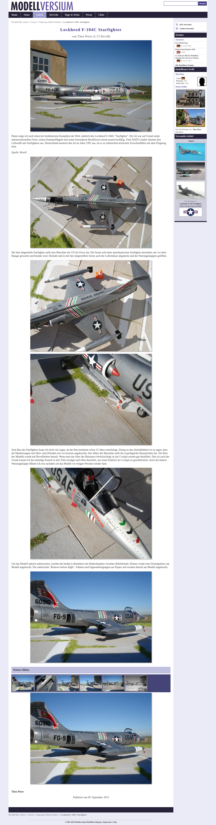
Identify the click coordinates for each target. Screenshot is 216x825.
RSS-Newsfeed (185, 25)
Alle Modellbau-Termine (184, 65)
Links (115, 822)
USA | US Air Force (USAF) (191, 206)
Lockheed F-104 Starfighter (190, 204)
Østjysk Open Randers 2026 (185, 49)
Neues (27, 14)
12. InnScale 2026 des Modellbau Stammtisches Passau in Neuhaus (187, 57)
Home (14, 14)
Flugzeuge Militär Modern (50, 22)
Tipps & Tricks (72, 14)
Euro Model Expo (181, 43)
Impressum (107, 822)
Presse (89, 14)
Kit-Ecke (53, 14)
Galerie (39, 14)
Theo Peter (197, 129)
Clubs (101, 14)
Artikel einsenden (187, 29)
